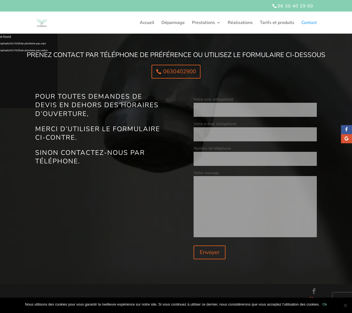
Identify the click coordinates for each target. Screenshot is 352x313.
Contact (309, 23)
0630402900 (179, 71)
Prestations (203, 23)
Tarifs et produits (277, 23)
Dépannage (173, 23)
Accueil (147, 23)
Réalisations (240, 23)
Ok (324, 304)
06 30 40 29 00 (295, 6)
